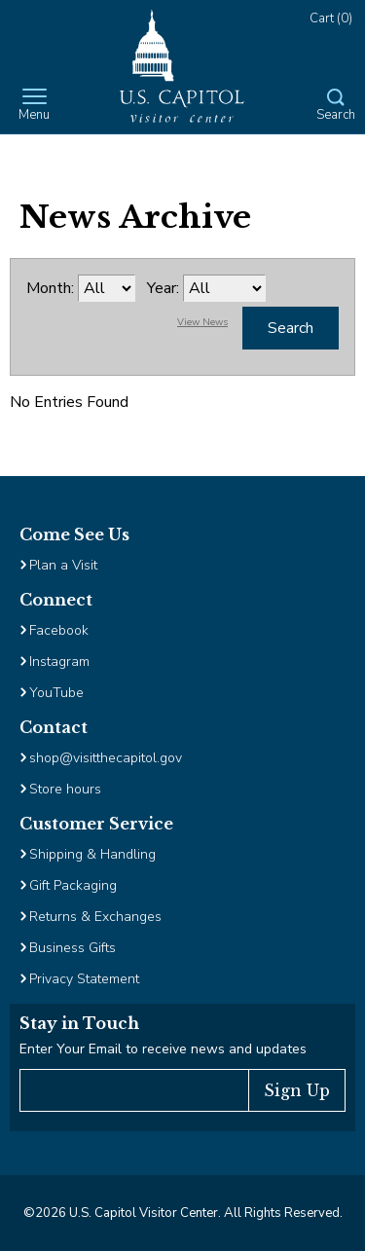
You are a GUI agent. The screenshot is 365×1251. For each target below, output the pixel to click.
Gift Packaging (73, 885)
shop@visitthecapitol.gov (105, 758)
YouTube (56, 692)
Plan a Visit (63, 565)
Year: (163, 288)
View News (202, 322)
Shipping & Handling (92, 854)
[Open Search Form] (335, 106)
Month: (50, 288)
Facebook (59, 630)
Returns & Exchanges (95, 916)
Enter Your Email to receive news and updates (163, 1049)
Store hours (65, 789)
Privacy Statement (86, 979)
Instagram (59, 661)
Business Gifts (72, 947)
